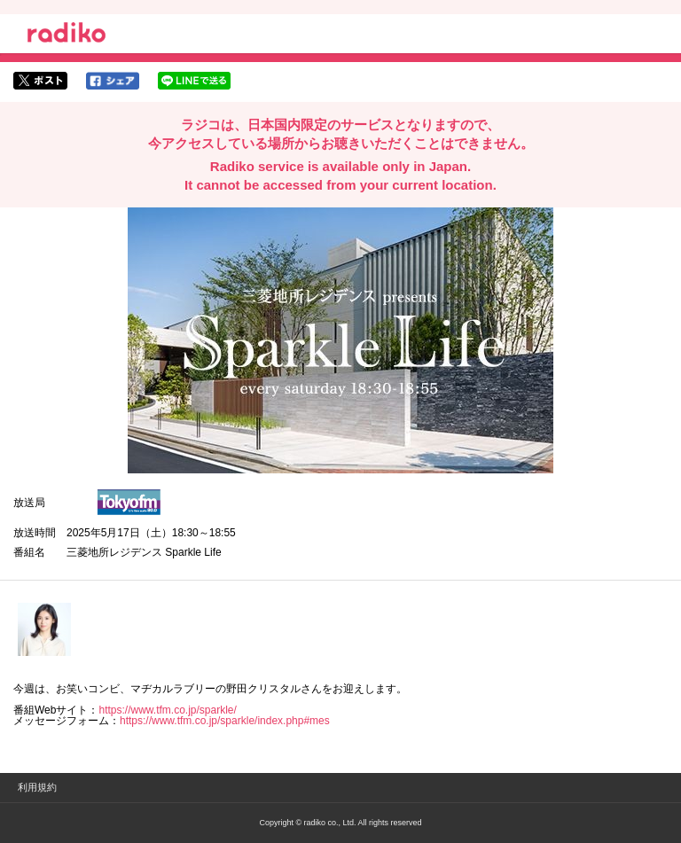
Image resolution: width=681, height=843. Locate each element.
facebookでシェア (112, 81)
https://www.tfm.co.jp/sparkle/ (167, 710)
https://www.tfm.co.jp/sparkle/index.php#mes (225, 720)
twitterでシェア (40, 81)
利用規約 (37, 787)
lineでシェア (194, 81)
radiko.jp (66, 35)
